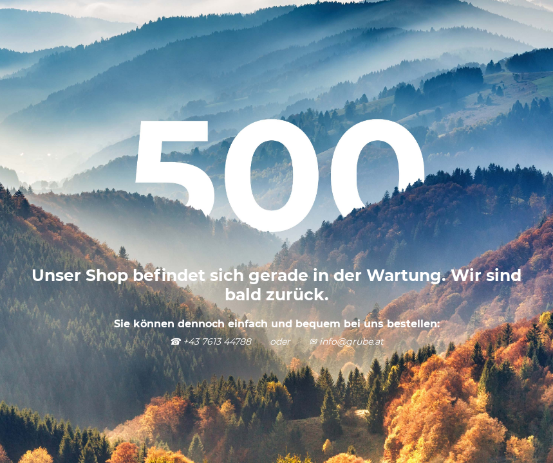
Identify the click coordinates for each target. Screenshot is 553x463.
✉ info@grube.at (346, 341)
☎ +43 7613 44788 (210, 341)
